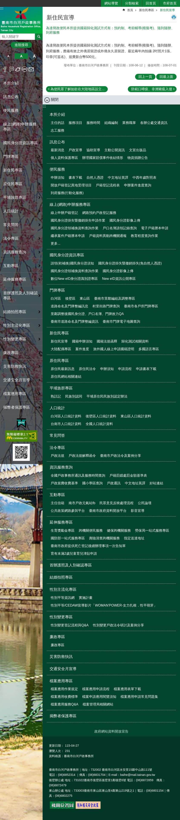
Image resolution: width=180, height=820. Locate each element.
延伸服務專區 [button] (14, 279)
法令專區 (57, 448)
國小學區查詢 (92, 483)
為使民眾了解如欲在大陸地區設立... (77, 89)
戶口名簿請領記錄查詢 (120, 228)
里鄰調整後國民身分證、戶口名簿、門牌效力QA (87, 314)
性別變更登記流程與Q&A (70, 625)
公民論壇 (144, 503)
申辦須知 (57, 177)
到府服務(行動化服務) (67, 193)
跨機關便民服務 (91, 530)
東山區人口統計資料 (136, 416)
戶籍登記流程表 (108, 185)
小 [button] (8, 56)
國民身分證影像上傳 (124, 220)
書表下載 (75, 177)
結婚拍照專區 (14, 312)
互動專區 (57, 495)
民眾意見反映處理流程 (116, 503)
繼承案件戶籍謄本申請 (68, 236)
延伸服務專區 (61, 522)
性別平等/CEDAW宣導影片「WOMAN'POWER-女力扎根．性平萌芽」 (104, 605)
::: (1, 8)
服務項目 (75, 123)
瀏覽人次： (56, 751)
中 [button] (21, 56)
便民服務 (57, 169)
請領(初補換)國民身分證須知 (72, 263)
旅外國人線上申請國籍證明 (113, 349)
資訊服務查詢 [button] (14, 252)
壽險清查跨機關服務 (104, 538)
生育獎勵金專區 (63, 530)
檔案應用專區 (61, 681)
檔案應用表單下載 (127, 689)
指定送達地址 (134, 538)
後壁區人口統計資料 (101, 416)
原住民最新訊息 (63, 369)
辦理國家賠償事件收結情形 (102, 158)
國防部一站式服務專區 (68, 538)
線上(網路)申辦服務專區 (70, 204)
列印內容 (174, 17)
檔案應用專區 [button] (14, 394)
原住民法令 (87, 369)
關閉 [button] (55, 99)
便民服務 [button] (11, 110)
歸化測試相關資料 (135, 341)
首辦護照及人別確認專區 (20, 295)
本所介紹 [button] (11, 83)
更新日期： (56, 745)
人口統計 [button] (11, 211)
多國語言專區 (148, 349)
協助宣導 (93, 150)
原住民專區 (59, 360)
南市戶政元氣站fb (82, 503)
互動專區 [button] (11, 266)
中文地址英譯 (118, 177)
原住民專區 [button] (12, 184)
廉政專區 (57, 637)
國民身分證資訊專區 (67, 255)
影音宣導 (137, 510)
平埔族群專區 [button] (14, 197)
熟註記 (56, 396)
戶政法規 (57, 455)
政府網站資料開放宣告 (111, 731)
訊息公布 (57, 142)
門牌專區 (57, 290)
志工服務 (57, 130)
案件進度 (82, 349)
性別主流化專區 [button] (16, 325)
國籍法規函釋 (107, 341)
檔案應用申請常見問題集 (139, 696)
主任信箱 (57, 503)
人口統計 (57, 408)
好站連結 (156, 483)
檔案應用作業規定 (64, 689)
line (24, 69)
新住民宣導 (167, 10)
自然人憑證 (95, 177)
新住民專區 (146, 10)
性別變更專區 (61, 617)
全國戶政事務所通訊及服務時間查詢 (78, 475)
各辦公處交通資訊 (153, 123)
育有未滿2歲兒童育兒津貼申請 (74, 553)
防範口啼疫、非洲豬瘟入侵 (151, 89)
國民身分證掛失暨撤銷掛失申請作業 (78, 220)
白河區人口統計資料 (66, 416)
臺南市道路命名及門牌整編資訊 (74, 321)
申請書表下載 (146, 369)
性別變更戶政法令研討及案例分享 (118, 625)
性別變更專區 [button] (14, 339)
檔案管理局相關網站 (98, 704)
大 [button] (34, 56)
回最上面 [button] (166, 76)
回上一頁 (145, 76)
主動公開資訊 (114, 150)
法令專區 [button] (11, 238)
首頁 (130, 10)
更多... (55, 243)
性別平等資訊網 (63, 597)
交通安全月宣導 (16, 380)
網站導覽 (111, 3)
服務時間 (93, 123)
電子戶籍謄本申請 (154, 228)
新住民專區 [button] (12, 170)
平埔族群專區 (61, 388)
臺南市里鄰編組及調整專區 (114, 298)
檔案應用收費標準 (64, 696)
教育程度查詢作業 (144, 236)
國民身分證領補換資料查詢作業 (74, 228)
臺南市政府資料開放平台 (108, 510)
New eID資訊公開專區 (118, 278)
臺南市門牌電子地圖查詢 (121, 321)
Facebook (5, 69)
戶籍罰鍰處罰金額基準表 (128, 475)
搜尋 (3, 35)
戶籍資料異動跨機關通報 (108, 236)
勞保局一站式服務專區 (152, 530)
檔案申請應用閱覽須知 (99, 696)
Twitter (18, 69)
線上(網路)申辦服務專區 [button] (19, 126)
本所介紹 (57, 114)
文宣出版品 (137, 150)
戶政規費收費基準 (64, 483)
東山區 (85, 298)
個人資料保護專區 (64, 158)
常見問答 (11, 225)
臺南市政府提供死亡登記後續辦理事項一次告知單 (88, 546)
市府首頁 (170, 3)
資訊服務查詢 (61, 467)
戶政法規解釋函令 (82, 455)
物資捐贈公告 (137, 158)
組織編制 (111, 123)
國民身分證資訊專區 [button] (20, 143)
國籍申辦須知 (82, 341)
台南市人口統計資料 (66, 424)
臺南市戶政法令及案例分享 (120, 455)
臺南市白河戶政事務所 (21, 19)
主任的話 (57, 123)
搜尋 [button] (39, 36)
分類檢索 (132, 3)
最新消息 (57, 150)
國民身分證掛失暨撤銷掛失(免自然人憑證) (130, 263)
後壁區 (70, 298)
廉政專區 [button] (11, 353)
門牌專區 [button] (11, 156)
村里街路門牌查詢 (106, 306)
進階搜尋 (21, 45)
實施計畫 (85, 597)
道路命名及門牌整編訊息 (69, 306)
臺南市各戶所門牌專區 (141, 306)
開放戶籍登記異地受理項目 (71, 185)
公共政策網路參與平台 (68, 510)
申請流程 (125, 369)
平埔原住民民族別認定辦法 (106, 396)
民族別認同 (73, 396)
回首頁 (151, 3)
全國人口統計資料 (99, 424)
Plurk (11, 69)
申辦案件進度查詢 (137, 185)
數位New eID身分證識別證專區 (74, 278)
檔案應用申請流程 (95, 689)
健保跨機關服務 (119, 530)
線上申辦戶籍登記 (64, 213)
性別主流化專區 (63, 589)
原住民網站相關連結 (66, 376)
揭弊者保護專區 (16, 407)
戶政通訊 (114, 483)
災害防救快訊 (14, 366)
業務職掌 (129, 123)
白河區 (56, 298)
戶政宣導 (75, 150)
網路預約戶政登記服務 (99, 213)
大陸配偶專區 (61, 349)
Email (31, 69)
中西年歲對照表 (144, 177)
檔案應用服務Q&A (64, 704)
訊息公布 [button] (11, 97)
